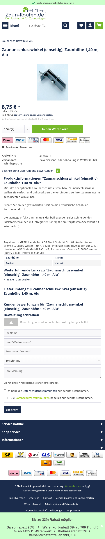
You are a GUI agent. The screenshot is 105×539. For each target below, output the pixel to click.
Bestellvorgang (17, 498)
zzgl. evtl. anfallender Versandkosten (33, 114)
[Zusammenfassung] (52, 351)
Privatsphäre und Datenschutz (61, 504)
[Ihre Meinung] (52, 372)
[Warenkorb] (99, 25)
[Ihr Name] (52, 333)
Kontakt (47, 498)
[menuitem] (11, 25)
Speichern (12, 409)
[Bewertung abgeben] (52, 361)
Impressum (73, 510)
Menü (11, 25)
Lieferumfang (28, 170)
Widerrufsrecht (32, 504)
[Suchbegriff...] (48, 25)
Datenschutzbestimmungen (40, 391)
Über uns (34, 498)
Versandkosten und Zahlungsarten (75, 498)
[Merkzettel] (81, 25)
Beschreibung (10, 170)
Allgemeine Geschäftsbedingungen (44, 510)
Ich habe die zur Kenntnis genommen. (48, 391)
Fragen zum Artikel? (17, 279)
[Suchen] (65, 25)
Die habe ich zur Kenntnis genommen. (52, 398)
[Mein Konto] (90, 25)
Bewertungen (48, 170)
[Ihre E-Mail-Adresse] (52, 342)
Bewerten (24, 147)
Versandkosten (73, 486)
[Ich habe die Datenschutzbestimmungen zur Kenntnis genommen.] (5, 390)
